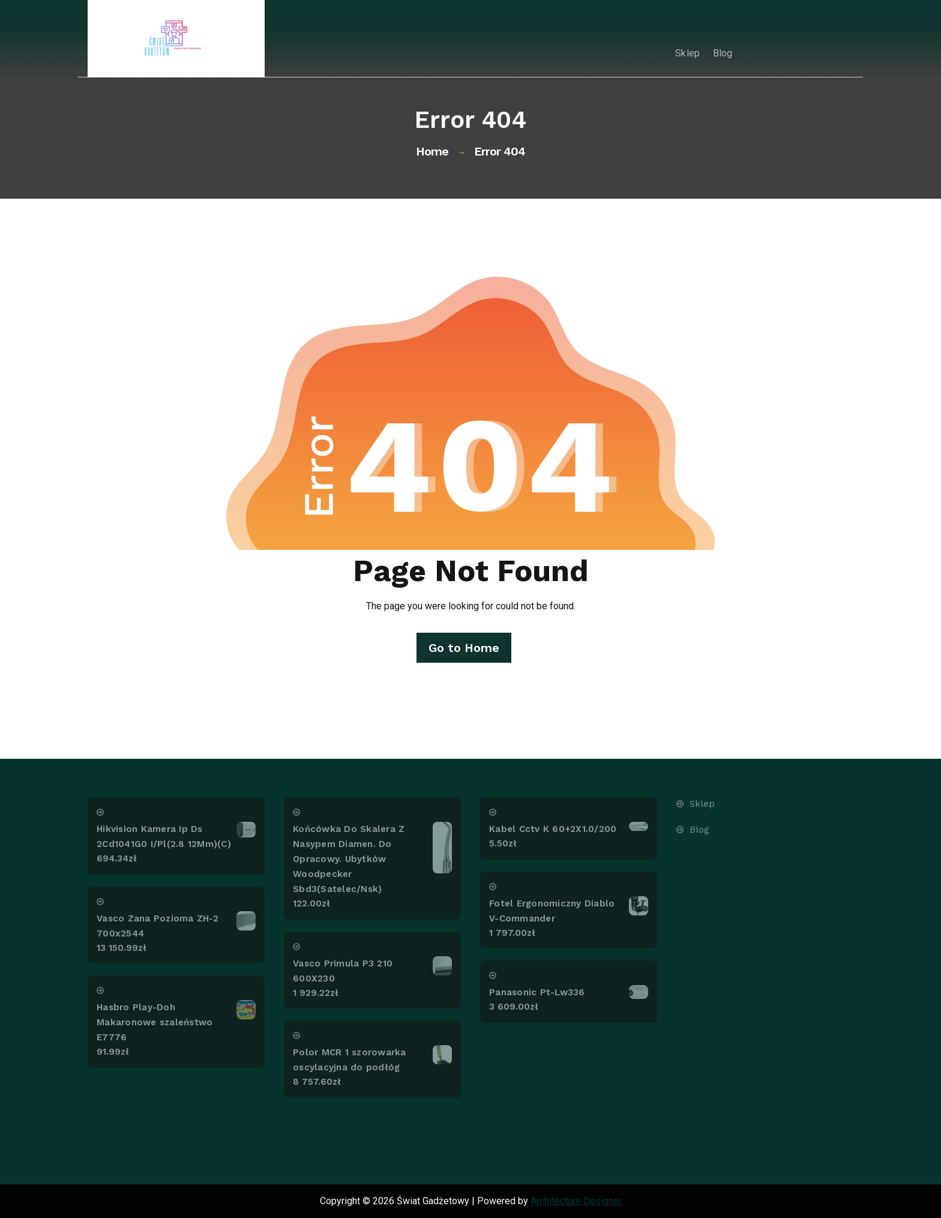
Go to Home (463, 648)
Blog (720, 53)
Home (432, 151)
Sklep (682, 53)
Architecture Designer (576, 1201)
